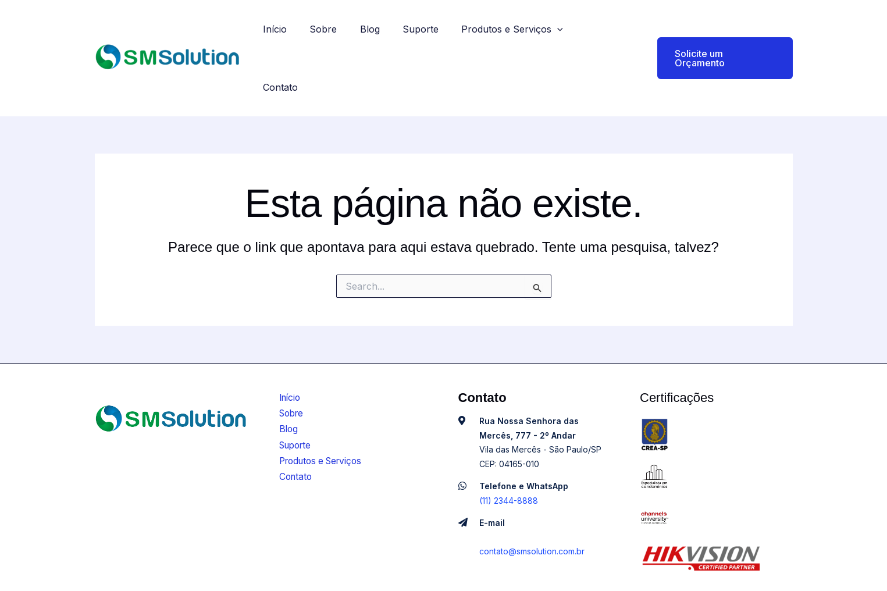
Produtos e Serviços (517, 34)
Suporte (430, 34)
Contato (604, 34)
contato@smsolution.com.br (532, 502)
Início (297, 34)
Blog (383, 34)
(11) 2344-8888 (508, 451)
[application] (562, 34)
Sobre (341, 34)
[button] (718, 33)
